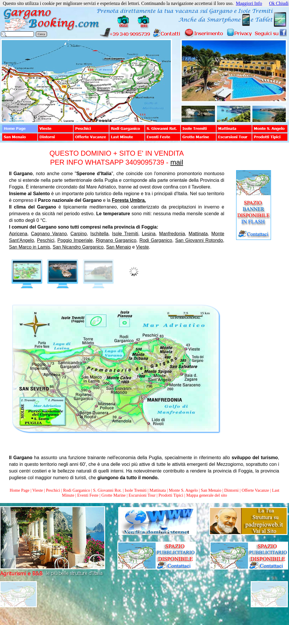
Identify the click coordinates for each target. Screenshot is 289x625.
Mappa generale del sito (206, 495)
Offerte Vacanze (255, 490)
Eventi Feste (88, 495)
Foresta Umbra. (129, 200)
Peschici (45, 240)
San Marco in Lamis (29, 247)
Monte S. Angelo (183, 490)
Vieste (142, 247)
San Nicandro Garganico (78, 247)
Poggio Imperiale (75, 240)
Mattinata (198, 233)
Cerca (41, 34)
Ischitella (99, 233)
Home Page (19, 490)
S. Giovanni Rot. (107, 490)
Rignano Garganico (116, 240)
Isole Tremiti (125, 233)
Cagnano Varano (49, 233)
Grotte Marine (113, 495)
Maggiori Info (249, 3)
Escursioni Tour (142, 495)
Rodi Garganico (155, 240)
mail (176, 162)
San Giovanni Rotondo (199, 240)
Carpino (79, 233)
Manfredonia (172, 233)
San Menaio (118, 247)
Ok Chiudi (278, 3)
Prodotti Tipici (171, 495)
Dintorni (231, 490)
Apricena (18, 233)
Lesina (148, 233)
